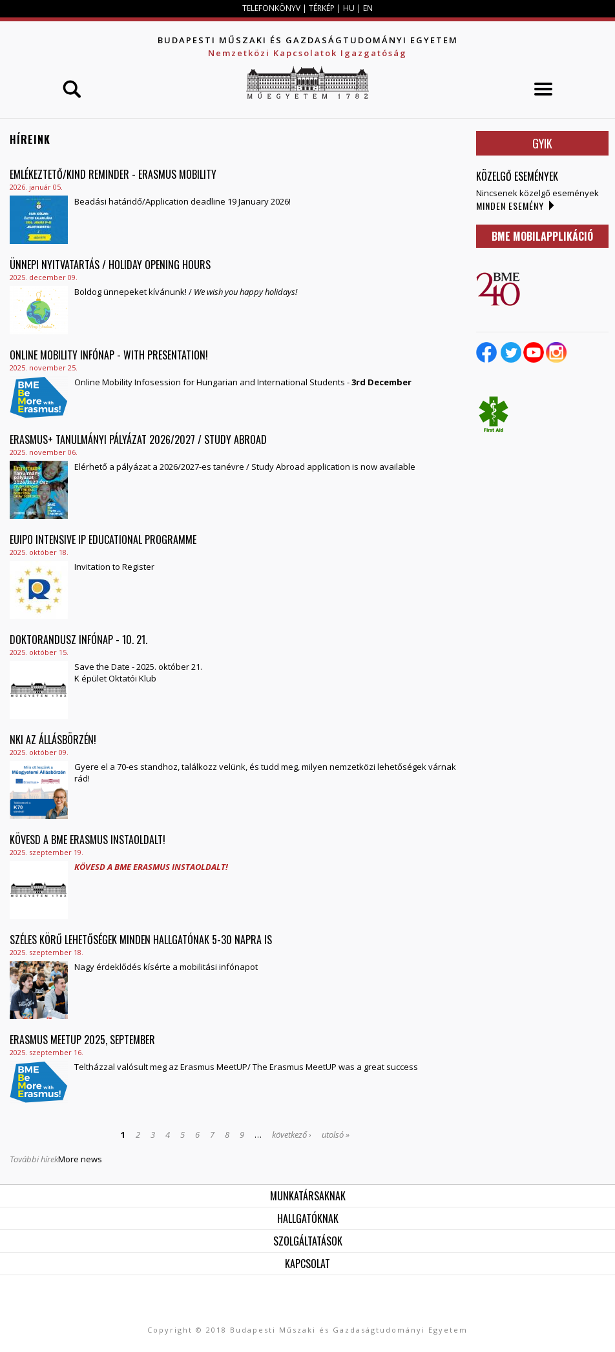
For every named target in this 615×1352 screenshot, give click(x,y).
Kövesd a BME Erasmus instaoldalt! (87, 839)
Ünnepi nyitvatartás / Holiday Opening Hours (110, 264)
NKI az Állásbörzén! (53, 739)
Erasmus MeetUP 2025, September (82, 1039)
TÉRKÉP (323, 8)
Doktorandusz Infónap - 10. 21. (78, 639)
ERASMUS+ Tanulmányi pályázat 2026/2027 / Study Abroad (138, 439)
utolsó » (335, 1134)
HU (349, 8)
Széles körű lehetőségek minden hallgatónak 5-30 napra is (141, 939)
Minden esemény (510, 205)
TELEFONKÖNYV (271, 8)
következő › (291, 1134)
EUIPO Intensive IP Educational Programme (103, 539)
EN (368, 8)
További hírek (34, 1159)
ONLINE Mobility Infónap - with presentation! (109, 355)
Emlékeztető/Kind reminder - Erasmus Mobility (113, 174)
